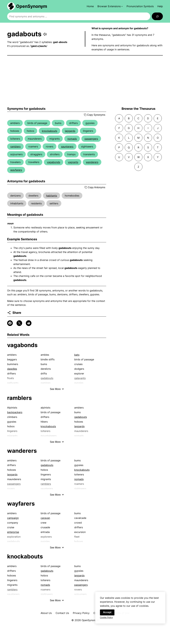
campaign (13, 518)
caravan (45, 518)
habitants (51, 195)
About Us (46, 613)
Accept (107, 615)
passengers (91, 138)
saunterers (67, 146)
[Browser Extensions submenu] (110, 6)
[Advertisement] (85, 81)
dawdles (12, 368)
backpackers (14, 412)
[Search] (157, 16)
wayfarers (16, 170)
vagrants (73, 162)
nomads (72, 138)
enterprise (13, 532)
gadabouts (80, 417)
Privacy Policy (81, 613)
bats (76, 354)
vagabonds (53, 162)
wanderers (92, 162)
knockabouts (49, 130)
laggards (70, 130)
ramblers (15, 146)
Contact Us (62, 613)
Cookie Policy (106, 620)
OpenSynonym (31, 6)
